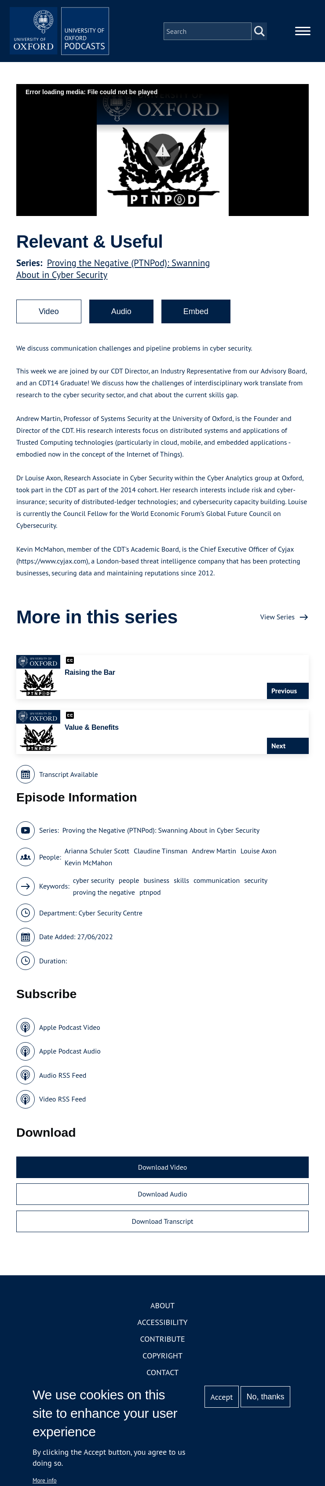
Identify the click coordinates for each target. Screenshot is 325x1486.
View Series (277, 619)
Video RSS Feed (62, 1102)
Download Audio (162, 1197)
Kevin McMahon (88, 865)
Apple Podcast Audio (70, 1054)
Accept (222, 1397)
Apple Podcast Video (69, 1030)
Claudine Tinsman (160, 853)
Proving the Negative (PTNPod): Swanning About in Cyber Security (161, 833)
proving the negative (104, 895)
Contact (162, 1375)
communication (217, 883)
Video (49, 314)
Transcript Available (68, 777)
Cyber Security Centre (110, 915)
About (162, 1308)
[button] (162, 153)
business (156, 883)
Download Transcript (162, 1224)
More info (45, 1480)
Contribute (162, 1342)
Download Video (162, 1170)
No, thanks (266, 1396)
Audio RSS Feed (62, 1078)
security (255, 883)
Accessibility (162, 1325)
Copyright (162, 1359)
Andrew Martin (214, 853)
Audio (121, 314)
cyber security (93, 883)
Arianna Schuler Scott (97, 853)
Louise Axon (258, 853)
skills (181, 883)
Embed (195, 314)
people (129, 883)
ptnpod (150, 895)
